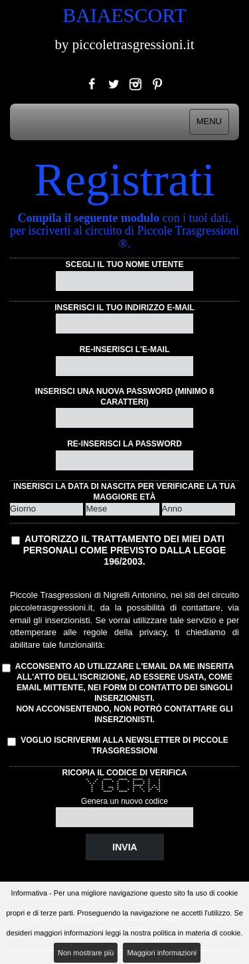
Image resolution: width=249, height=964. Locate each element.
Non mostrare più (86, 953)
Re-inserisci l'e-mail (125, 349)
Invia (124, 847)
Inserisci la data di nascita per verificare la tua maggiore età (124, 492)
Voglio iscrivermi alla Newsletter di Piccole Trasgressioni (119, 745)
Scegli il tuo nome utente (125, 264)
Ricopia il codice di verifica (124, 772)
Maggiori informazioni (162, 953)
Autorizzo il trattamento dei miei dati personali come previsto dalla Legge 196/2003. (124, 550)
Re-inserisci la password (124, 443)
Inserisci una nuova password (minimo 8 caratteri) (124, 397)
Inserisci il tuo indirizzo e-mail (124, 307)
